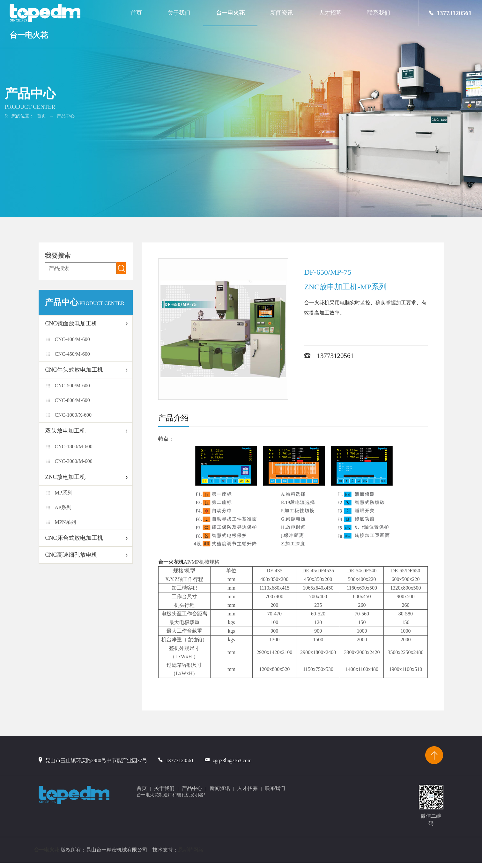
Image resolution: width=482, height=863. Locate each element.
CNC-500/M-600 (72, 385)
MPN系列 (65, 522)
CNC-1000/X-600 (73, 415)
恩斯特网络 (191, 850)
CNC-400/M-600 (72, 339)
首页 (136, 13)
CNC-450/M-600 (72, 354)
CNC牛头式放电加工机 (74, 370)
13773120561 (450, 13)
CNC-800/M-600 (72, 400)
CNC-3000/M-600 (74, 461)
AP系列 (63, 507)
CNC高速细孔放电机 (71, 555)
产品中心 (66, 116)
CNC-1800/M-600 (74, 446)
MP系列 (63, 492)
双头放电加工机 (65, 431)
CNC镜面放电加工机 (71, 323)
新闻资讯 (281, 13)
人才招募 (330, 13)
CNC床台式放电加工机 (74, 538)
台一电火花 (29, 35)
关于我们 (178, 13)
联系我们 (378, 13)
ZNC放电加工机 (65, 477)
